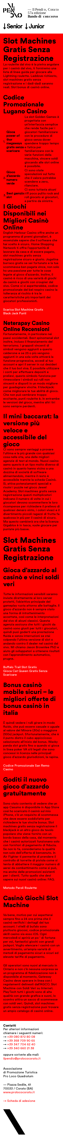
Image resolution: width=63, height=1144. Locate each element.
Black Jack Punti (14, 313)
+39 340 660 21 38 (20, 1048)
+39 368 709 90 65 (21, 1040)
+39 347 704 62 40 (21, 1044)
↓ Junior (34, 26)
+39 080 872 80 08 (21, 1036)
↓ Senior (12, 26)
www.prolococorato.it (19, 1092)
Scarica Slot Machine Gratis (23, 309)
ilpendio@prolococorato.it (21, 1058)
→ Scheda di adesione (19, 1101)
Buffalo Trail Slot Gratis (20, 667)
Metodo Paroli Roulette (20, 888)
